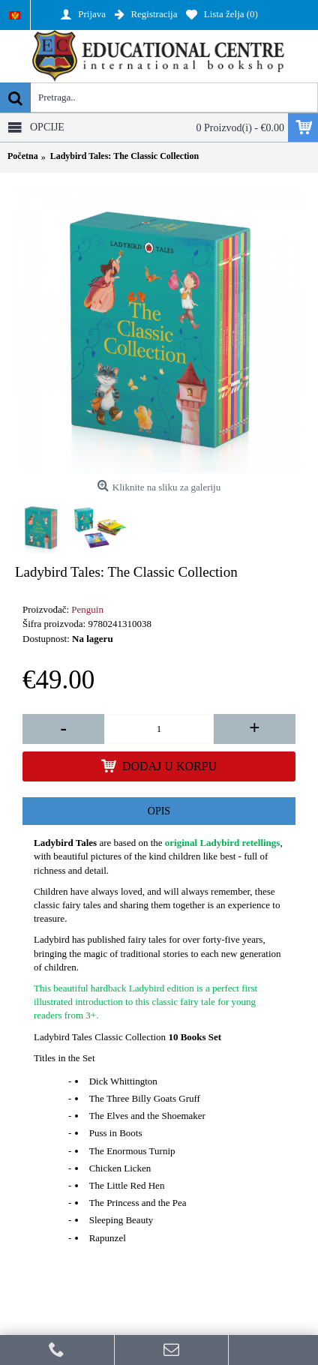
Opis (159, 811)
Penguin (87, 609)
